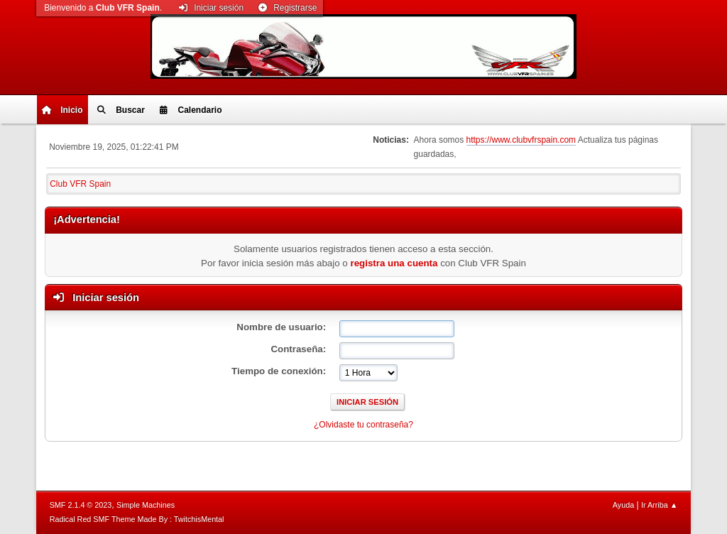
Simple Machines (145, 505)
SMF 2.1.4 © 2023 (81, 505)
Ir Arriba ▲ (659, 505)
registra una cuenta (393, 263)
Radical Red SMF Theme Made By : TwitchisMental (137, 519)
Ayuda (623, 505)
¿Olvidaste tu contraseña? (363, 425)
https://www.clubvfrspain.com (521, 140)
